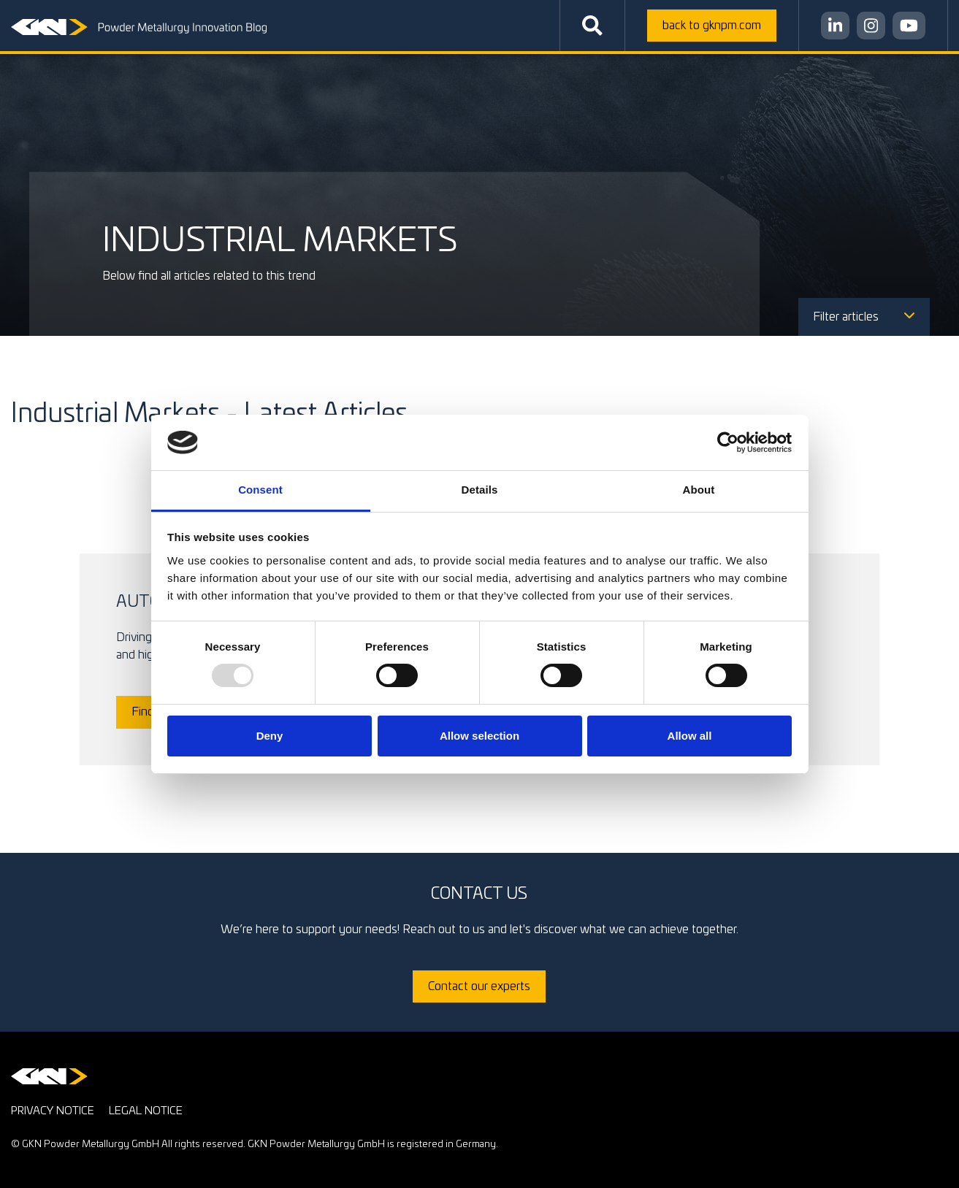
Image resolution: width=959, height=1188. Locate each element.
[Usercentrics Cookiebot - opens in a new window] (728, 442)
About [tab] (699, 489)
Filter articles (864, 317)
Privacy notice (52, 1110)
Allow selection (479, 735)
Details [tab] (480, 489)
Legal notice (146, 1110)
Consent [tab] (260, 489)
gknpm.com (711, 26)
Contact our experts (479, 986)
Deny (269, 735)
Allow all (690, 735)
